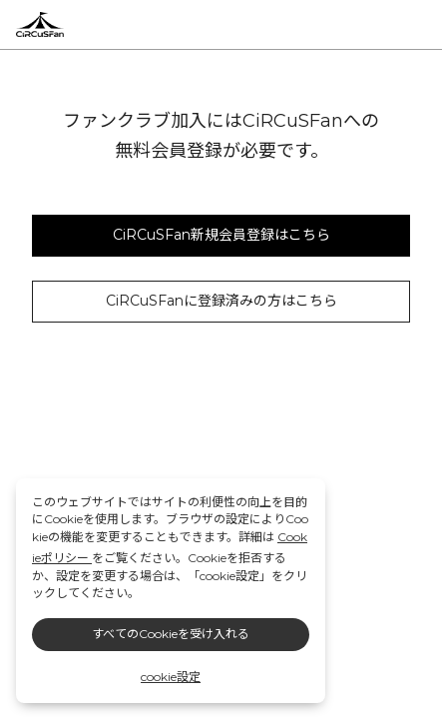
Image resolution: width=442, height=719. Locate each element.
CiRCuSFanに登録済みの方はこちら (221, 301)
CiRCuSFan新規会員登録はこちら (221, 235)
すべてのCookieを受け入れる (170, 633)
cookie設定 (171, 676)
